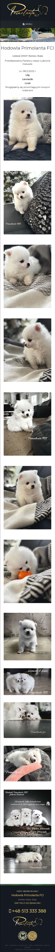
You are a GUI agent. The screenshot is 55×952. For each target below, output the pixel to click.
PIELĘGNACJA (38, 945)
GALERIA (46, 945)
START (6, 945)
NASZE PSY (13, 945)
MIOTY (31, 945)
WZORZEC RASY (22, 945)
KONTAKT (27, 947)
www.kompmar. (32, 949)
